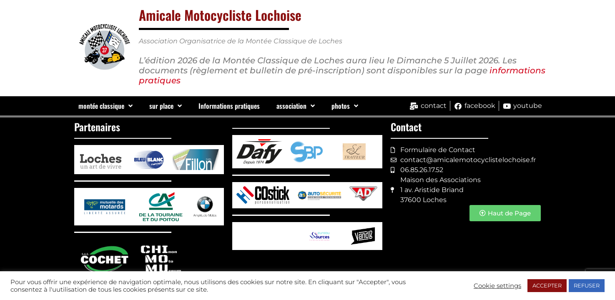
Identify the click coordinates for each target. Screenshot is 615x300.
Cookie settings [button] (497, 286)
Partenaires (97, 126)
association (295, 105)
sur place (165, 105)
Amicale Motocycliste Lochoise (220, 15)
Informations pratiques (229, 106)
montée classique (105, 105)
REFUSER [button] (587, 285)
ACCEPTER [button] (547, 285)
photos (344, 105)
